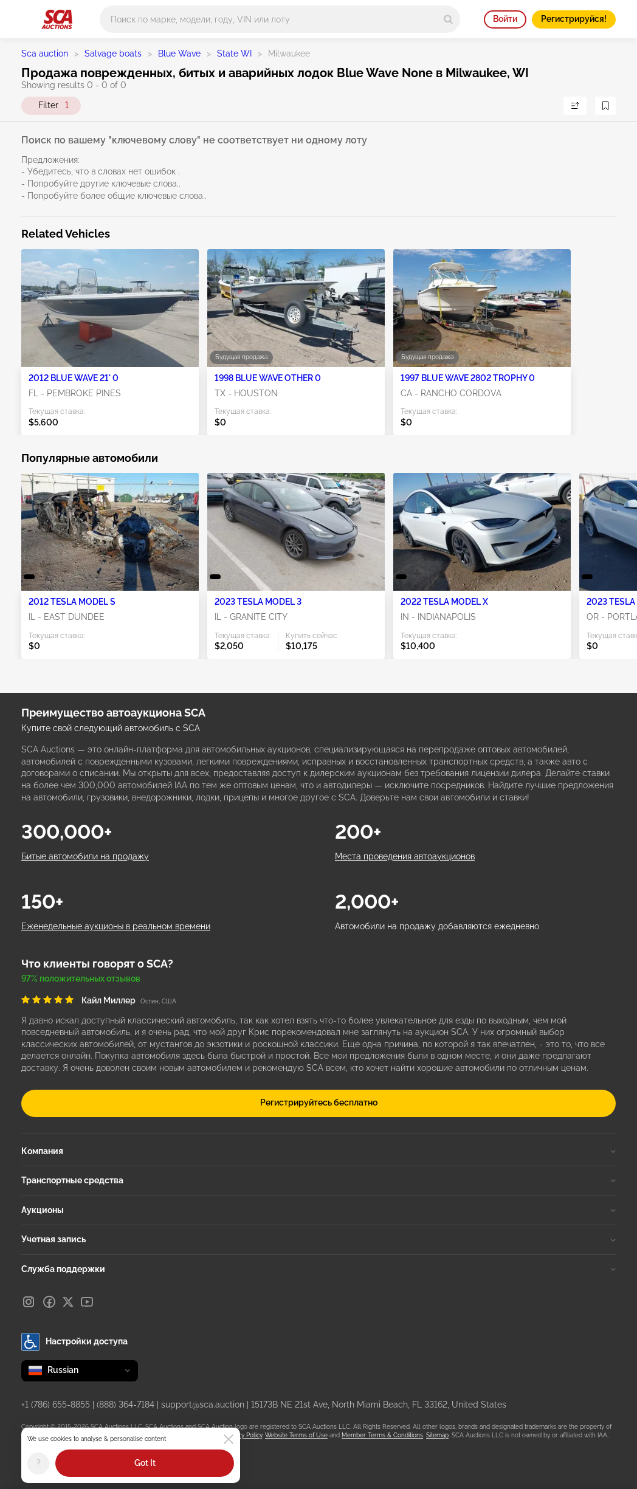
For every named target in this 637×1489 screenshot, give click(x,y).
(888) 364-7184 (125, 1404)
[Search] (448, 19)
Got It (145, 1463)
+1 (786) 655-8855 (55, 1404)
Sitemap (437, 1435)
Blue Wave (179, 53)
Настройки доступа (74, 1342)
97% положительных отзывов (80, 978)
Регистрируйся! (574, 19)
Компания (318, 1151)
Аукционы (318, 1210)
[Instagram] (28, 1302)
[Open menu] (27, 17)
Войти (505, 19)
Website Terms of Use (296, 1435)
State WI (234, 53)
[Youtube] (87, 1302)
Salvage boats (113, 53)
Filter (53, 106)
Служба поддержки (318, 1269)
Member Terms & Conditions (382, 1435)
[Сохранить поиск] (605, 106)
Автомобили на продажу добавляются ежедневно (437, 926)
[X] (68, 1302)
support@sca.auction (202, 1404)
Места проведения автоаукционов (405, 856)
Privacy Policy (243, 1435)
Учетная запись (318, 1239)
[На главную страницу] (57, 19)
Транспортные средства (318, 1180)
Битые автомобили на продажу (85, 856)
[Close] (228, 1439)
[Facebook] (49, 1302)
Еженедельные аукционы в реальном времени (115, 926)
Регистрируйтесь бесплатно (318, 1102)
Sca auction (44, 53)
